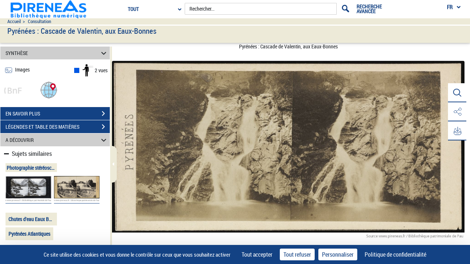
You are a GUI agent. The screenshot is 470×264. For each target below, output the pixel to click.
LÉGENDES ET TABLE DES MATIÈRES (58, 127)
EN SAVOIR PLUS (58, 114)
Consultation (39, 21)
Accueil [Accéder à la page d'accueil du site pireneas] (14, 21)
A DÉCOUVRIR (57, 139)
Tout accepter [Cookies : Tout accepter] (257, 254)
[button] (49, 89)
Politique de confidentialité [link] (395, 254)
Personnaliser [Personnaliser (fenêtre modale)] (338, 254)
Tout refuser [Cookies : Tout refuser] (297, 254)
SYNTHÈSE (57, 53)
